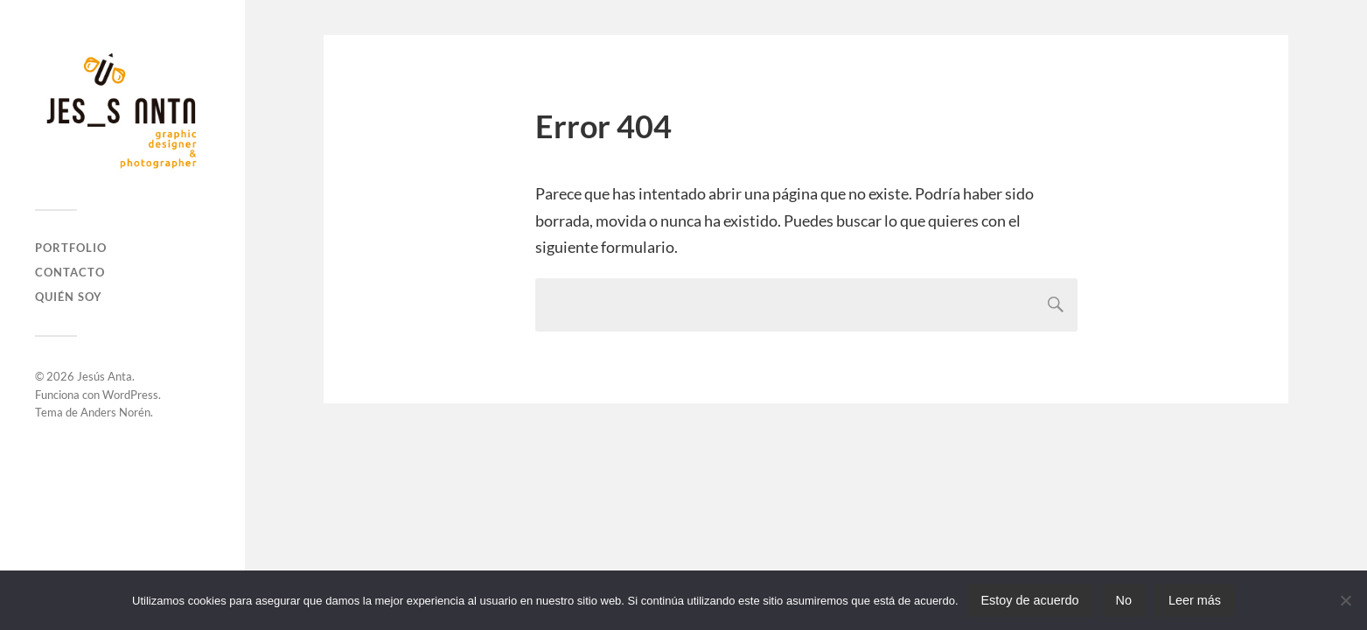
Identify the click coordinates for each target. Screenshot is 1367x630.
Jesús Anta (104, 376)
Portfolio (71, 248)
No (1124, 600)
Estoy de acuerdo (1030, 600)
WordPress (130, 395)
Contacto (70, 272)
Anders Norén (115, 412)
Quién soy (68, 297)
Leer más (1194, 600)
